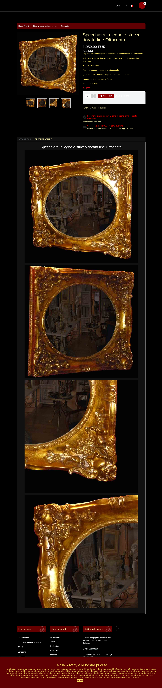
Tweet (93, 108)
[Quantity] (88, 96)
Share (86, 108)
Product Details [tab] (43, 139)
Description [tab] (25, 139)
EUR (118, 6)
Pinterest (102, 108)
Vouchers (53, 655)
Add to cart (106, 96)
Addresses (54, 650)
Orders (52, 642)
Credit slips (54, 646)
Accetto (80, 680)
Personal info (55, 637)
